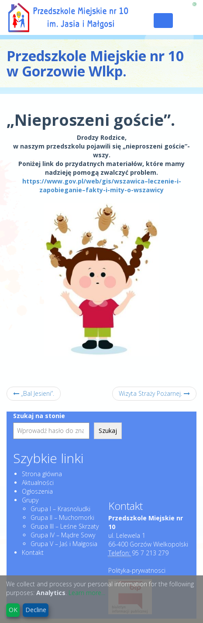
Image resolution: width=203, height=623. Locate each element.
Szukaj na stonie (39, 416)
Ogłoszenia (37, 491)
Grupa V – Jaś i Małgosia (64, 544)
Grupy (30, 500)
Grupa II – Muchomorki (62, 517)
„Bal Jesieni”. (33, 393)
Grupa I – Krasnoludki (60, 509)
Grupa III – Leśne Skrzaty (65, 526)
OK (13, 610)
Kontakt (33, 552)
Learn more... (87, 592)
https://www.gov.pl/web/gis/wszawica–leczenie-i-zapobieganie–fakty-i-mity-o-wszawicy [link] (101, 185)
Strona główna (42, 474)
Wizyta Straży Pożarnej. (154, 393)
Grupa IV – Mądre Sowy (63, 535)
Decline (35, 610)
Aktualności (38, 482)
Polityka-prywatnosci (136, 570)
